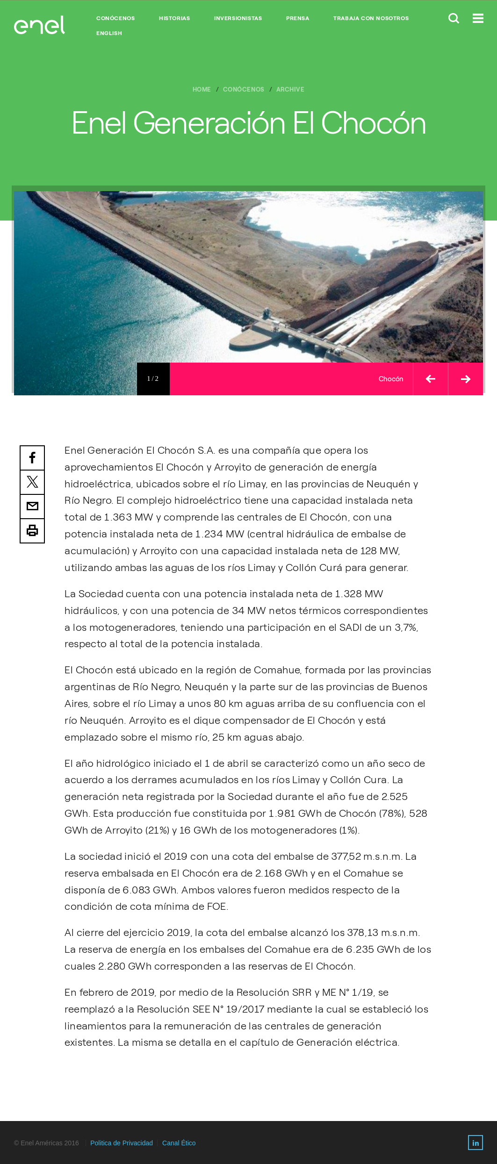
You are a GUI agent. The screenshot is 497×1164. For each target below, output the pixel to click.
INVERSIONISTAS (238, 18)
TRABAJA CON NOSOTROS (371, 18)
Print (32, 531)
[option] (248, 293)
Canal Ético (179, 1143)
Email (32, 507)
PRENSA (298, 18)
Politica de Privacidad (121, 1143)
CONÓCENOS (115, 18)
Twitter (32, 483)
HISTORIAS (174, 18)
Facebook (32, 458)
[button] (430, 379)
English (109, 33)
